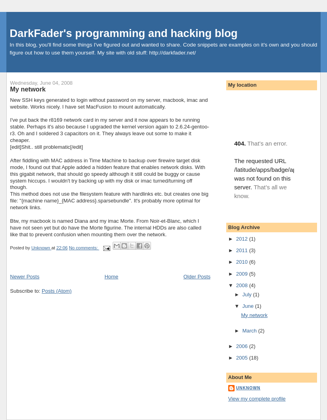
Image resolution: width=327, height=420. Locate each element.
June (248, 306)
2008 (242, 285)
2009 (242, 274)
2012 (242, 239)
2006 (242, 346)
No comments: (84, 247)
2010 (242, 262)
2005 (242, 358)
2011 (242, 250)
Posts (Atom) (57, 291)
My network (27, 89)
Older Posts (197, 277)
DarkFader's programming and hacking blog (123, 33)
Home (111, 277)
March (250, 331)
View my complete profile (257, 399)
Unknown (248, 388)
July (247, 295)
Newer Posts (24, 277)
